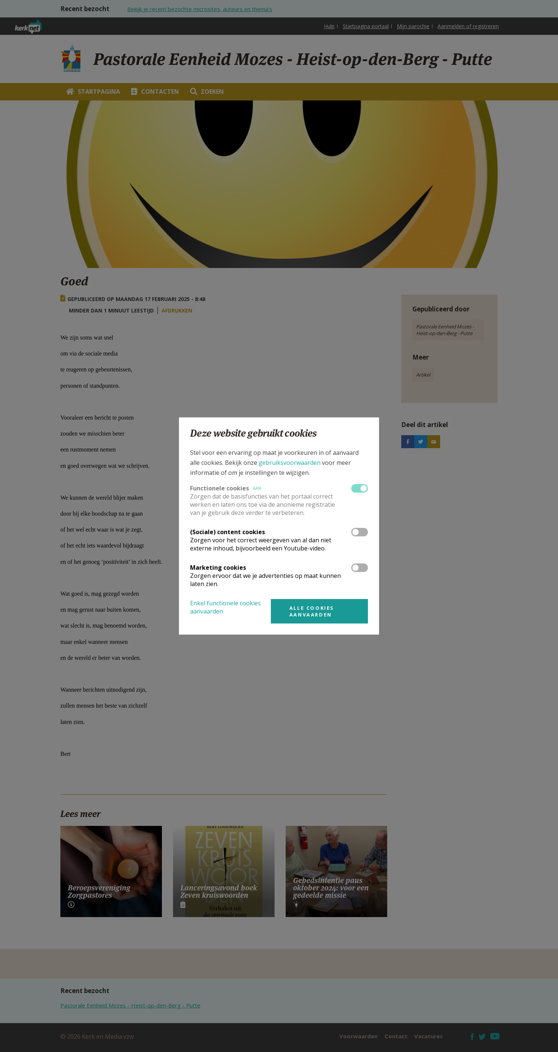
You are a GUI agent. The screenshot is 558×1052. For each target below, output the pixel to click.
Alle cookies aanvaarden (311, 611)
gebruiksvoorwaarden (289, 463)
